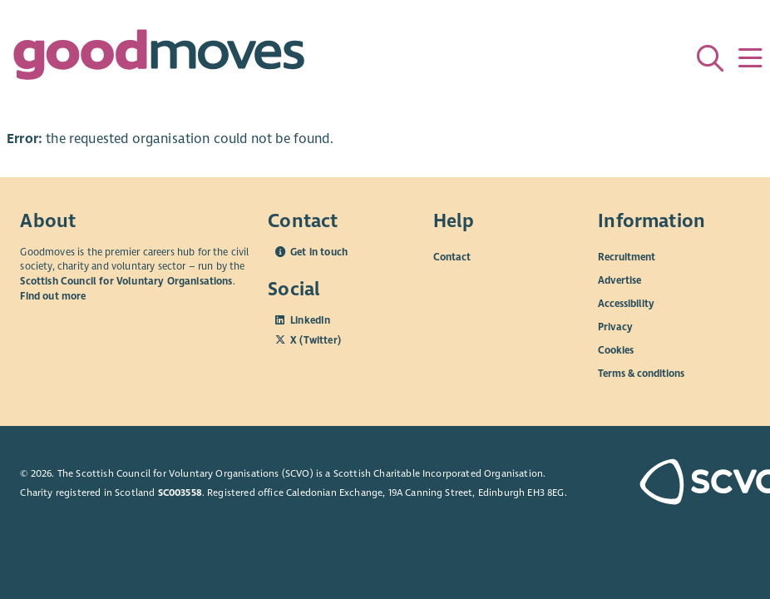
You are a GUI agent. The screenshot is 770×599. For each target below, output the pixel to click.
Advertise (619, 279)
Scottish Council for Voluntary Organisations (126, 281)
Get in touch (319, 252)
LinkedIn (310, 320)
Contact (452, 256)
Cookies (616, 349)
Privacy (615, 326)
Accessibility (626, 303)
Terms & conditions (641, 373)
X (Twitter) (315, 340)
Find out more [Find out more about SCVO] (53, 296)
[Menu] (750, 58)
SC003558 (180, 492)
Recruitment (626, 256)
